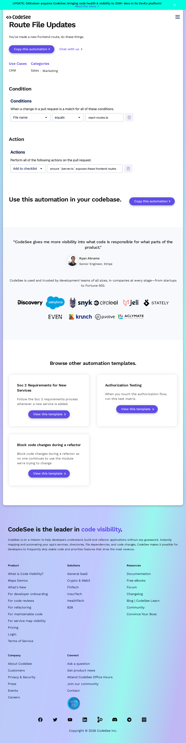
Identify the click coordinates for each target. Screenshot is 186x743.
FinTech (73, 587)
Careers (14, 697)
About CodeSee (20, 664)
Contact (73, 690)
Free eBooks (136, 580)
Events (13, 690)
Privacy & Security (21, 677)
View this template (47, 414)
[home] (18, 16)
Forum (132, 587)
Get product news (81, 670)
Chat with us (69, 49)
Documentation (139, 574)
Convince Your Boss (142, 614)
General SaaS (77, 574)
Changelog (135, 594)
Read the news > (87, 6)
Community (135, 607)
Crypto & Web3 (78, 580)
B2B (70, 607)
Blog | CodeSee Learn (143, 601)
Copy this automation (30, 49)
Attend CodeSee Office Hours (89, 677)
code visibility (101, 529)
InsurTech (74, 594)
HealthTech (75, 601)
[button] (177, 16)
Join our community (82, 684)
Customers (16, 670)
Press (12, 684)
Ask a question (78, 664)
